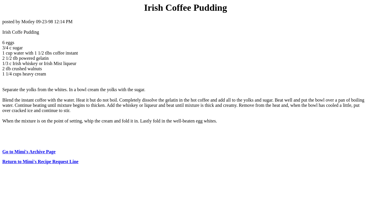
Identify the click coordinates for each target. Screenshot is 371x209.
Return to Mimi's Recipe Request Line (40, 161)
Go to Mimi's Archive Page (29, 151)
